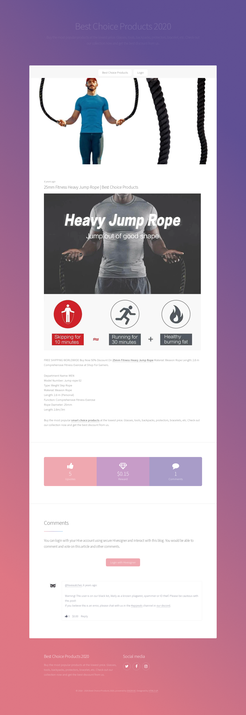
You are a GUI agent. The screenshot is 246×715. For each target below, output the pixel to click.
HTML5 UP (153, 690)
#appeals (136, 605)
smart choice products (85, 420)
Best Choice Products (115, 72)
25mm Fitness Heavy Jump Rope (132, 360)
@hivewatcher (73, 585)
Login (140, 72)
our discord (163, 605)
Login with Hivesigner (123, 562)
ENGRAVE (131, 690)
